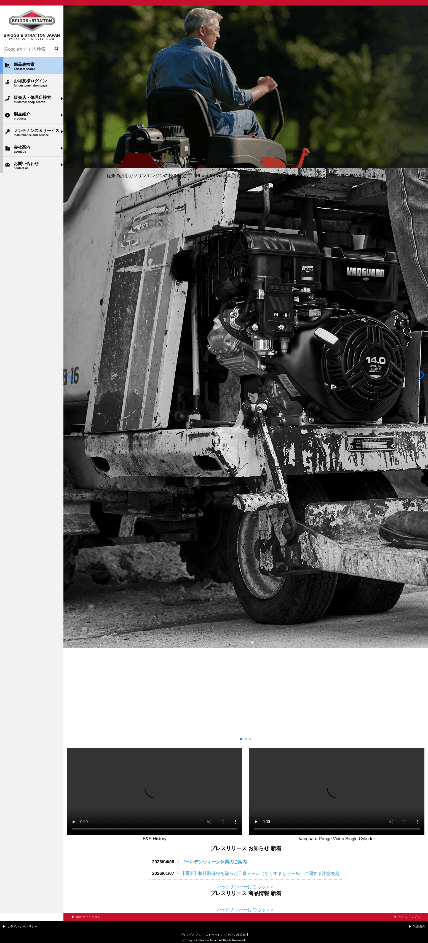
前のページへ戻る (88, 916)
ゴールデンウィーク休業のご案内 (214, 862)
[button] (70, 375)
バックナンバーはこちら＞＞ (245, 886)
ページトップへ (409, 916)
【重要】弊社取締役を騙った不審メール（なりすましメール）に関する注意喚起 (260, 873)
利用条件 (419, 926)
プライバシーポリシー (22, 926)
